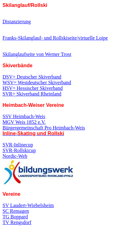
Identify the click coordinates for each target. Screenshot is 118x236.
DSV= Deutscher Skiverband (32, 77)
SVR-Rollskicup (19, 150)
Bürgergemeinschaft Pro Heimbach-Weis (44, 130)
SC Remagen (16, 211)
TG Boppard (15, 216)
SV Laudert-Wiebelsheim (28, 205)
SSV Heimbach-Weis (24, 116)
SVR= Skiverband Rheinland (32, 93)
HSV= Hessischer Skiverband (33, 88)
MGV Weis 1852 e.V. (24, 122)
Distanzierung (17, 21)
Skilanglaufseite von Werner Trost (37, 54)
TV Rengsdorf (17, 222)
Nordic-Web (15, 156)
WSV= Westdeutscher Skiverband (37, 82)
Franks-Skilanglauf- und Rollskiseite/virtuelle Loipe (55, 38)
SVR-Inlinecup (18, 144)
